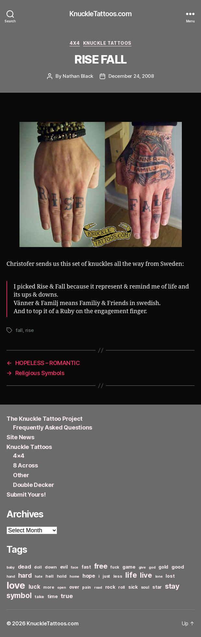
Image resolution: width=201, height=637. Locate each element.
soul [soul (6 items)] (145, 587)
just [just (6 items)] (106, 576)
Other (21, 475)
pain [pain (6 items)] (86, 587)
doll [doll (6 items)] (38, 567)
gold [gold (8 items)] (163, 567)
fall (19, 330)
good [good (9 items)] (177, 567)
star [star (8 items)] (157, 587)
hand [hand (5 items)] (10, 576)
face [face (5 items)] (74, 567)
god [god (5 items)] (152, 567)
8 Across (25, 465)
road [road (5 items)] (98, 587)
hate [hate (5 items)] (38, 576)
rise (29, 330)
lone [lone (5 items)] (159, 576)
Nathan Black (78, 76)
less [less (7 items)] (117, 576)
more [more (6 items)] (48, 587)
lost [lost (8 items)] (170, 576)
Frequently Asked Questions (52, 427)
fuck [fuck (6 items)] (114, 567)
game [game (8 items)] (128, 567)
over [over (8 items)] (74, 587)
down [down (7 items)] (51, 567)
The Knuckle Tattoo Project (44, 418)
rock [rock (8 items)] (110, 587)
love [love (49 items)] (15, 585)
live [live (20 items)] (146, 575)
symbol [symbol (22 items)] (18, 595)
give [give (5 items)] (142, 567)
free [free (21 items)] (100, 566)
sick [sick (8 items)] (133, 587)
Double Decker (33, 484)
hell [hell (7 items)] (49, 576)
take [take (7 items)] (39, 596)
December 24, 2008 (131, 76)
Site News (20, 437)
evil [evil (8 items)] (64, 567)
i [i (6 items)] (99, 576)
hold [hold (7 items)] (62, 576)
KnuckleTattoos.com (100, 13)
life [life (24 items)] (131, 575)
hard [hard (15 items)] (25, 575)
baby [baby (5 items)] (10, 567)
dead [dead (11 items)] (24, 566)
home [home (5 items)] (74, 576)
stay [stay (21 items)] (172, 586)
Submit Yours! (26, 494)
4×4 (18, 455)
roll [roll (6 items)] (121, 587)
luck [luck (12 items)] (34, 586)
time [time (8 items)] (52, 596)
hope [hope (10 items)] (88, 576)
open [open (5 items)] (61, 587)
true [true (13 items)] (66, 595)
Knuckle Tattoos (107, 43)
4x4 (74, 43)
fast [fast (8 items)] (86, 567)
